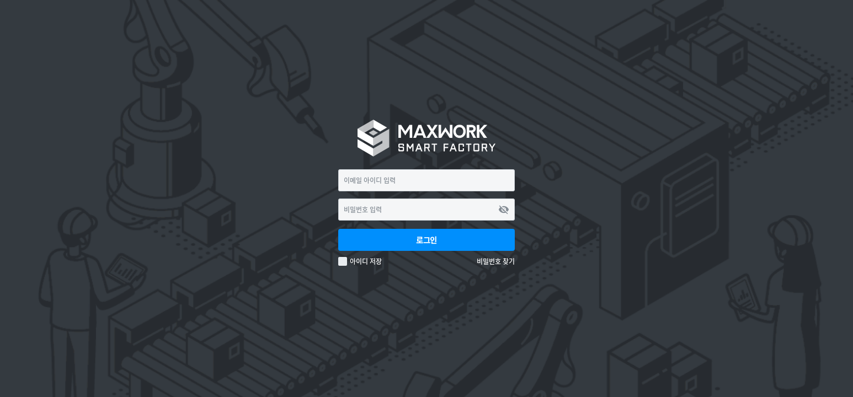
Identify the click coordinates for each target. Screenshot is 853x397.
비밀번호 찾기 (496, 261)
